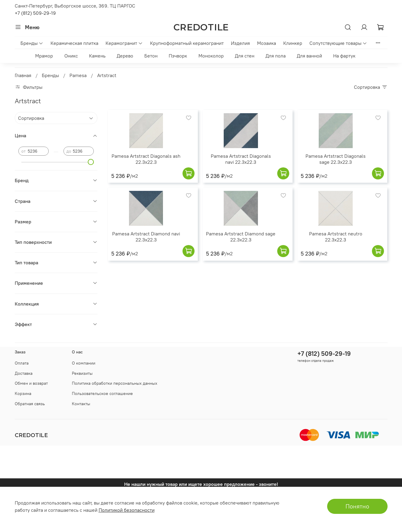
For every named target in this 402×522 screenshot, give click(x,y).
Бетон (151, 56)
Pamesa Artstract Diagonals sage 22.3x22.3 (335, 159)
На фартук (344, 56)
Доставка (23, 373)
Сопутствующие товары (338, 43)
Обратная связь (30, 403)
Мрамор (44, 56)
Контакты (81, 403)
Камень (97, 56)
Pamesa (78, 75)
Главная (23, 75)
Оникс (71, 56)
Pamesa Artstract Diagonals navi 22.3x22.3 (241, 159)
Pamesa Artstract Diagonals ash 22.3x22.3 (146, 159)
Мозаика (266, 43)
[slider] (90, 161)
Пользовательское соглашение (102, 393)
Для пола (275, 56)
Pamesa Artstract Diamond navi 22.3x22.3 (146, 237)
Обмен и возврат (31, 383)
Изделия (240, 43)
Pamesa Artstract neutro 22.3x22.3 (335, 237)
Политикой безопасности (127, 510)
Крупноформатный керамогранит (187, 43)
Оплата (22, 363)
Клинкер (292, 43)
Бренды (31, 43)
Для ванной (309, 56)
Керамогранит (124, 43)
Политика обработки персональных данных (114, 383)
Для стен (244, 56)
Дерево (125, 56)
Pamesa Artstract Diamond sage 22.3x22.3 (240, 237)
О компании (83, 363)
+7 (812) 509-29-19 (35, 13)
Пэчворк (178, 56)
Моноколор (211, 56)
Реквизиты (82, 373)
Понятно (357, 506)
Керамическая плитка (74, 43)
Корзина (23, 393)
